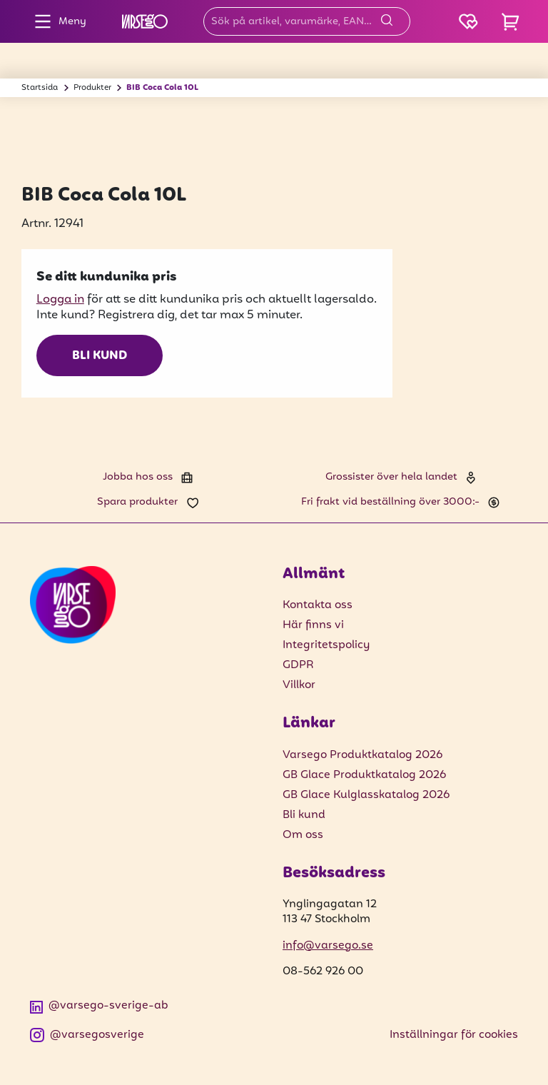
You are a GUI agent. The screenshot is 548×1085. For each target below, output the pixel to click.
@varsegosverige (87, 1035)
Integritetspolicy (326, 645)
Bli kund (99, 356)
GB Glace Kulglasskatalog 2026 (366, 795)
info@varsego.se (328, 945)
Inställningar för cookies (454, 1035)
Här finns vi (313, 625)
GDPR (298, 665)
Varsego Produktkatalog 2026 (362, 755)
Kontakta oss (317, 605)
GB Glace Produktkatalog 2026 (364, 775)
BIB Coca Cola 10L (162, 87)
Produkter (92, 87)
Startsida (39, 87)
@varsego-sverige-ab (99, 1006)
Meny (56, 21)
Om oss (303, 835)
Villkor (299, 685)
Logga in (60, 299)
